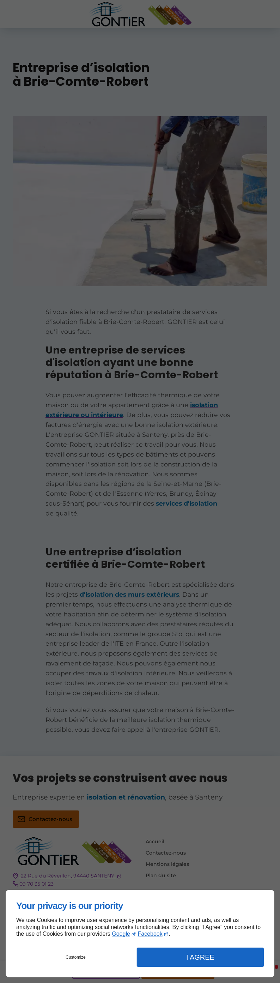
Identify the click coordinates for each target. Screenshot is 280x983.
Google (121, 934)
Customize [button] (76, 957)
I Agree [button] (200, 957)
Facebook (150, 934)
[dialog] (140, 933)
